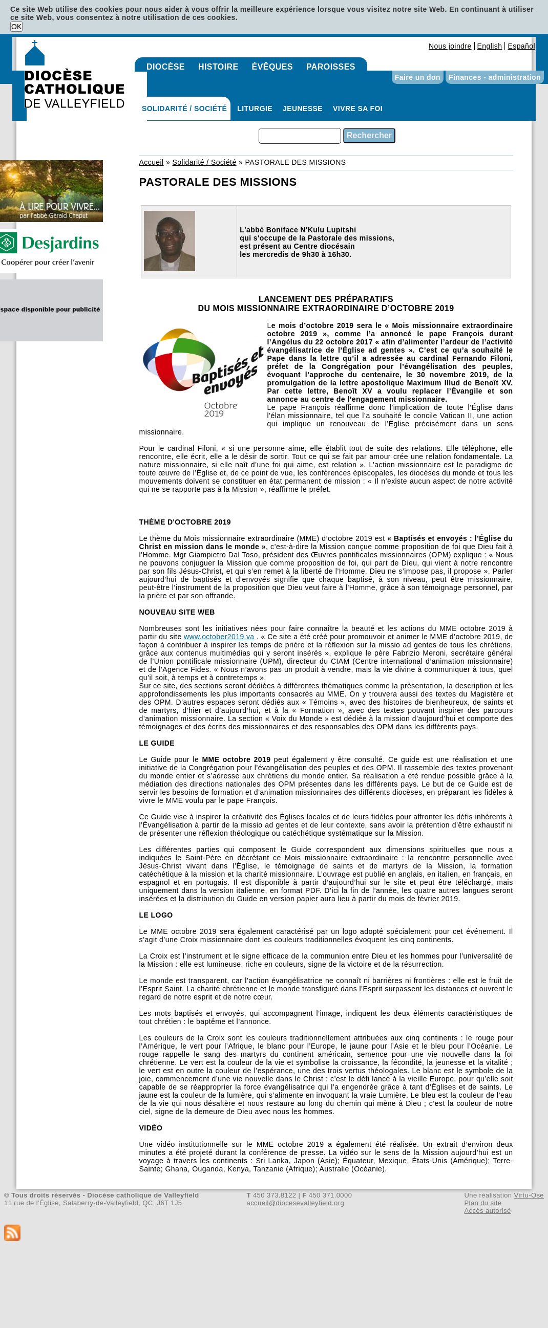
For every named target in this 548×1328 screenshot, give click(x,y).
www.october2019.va (219, 637)
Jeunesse (303, 108)
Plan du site (482, 1203)
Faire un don (417, 77)
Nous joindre (450, 46)
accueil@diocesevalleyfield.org (296, 1203)
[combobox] (300, 136)
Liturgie (254, 108)
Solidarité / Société (184, 108)
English (489, 46)
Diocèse (165, 66)
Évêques (272, 66)
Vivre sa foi (358, 108)
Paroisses (330, 66)
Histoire (218, 66)
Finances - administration (495, 77)
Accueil (151, 162)
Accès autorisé (487, 1210)
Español (521, 46)
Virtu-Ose (529, 1195)
